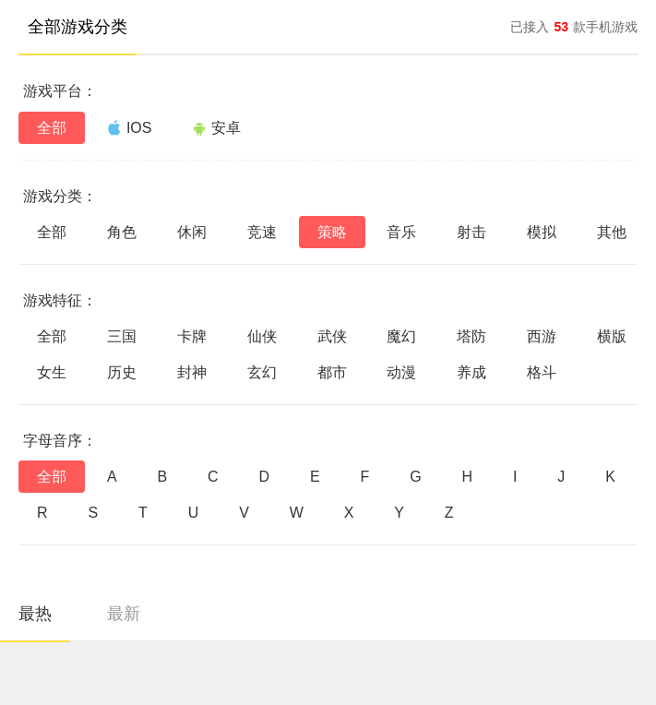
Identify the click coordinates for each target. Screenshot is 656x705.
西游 (541, 336)
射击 (471, 232)
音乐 (401, 232)
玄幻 (262, 372)
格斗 (541, 372)
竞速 (262, 232)
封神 (192, 372)
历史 (122, 372)
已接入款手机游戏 (574, 26)
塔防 (471, 336)
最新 (123, 613)
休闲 (192, 232)
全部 (51, 128)
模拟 (541, 232)
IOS (129, 127)
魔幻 (401, 336)
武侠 (332, 336)
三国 (122, 336)
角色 (122, 232)
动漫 (401, 372)
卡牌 (192, 336)
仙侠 (262, 336)
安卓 (216, 128)
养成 (471, 372)
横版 (611, 336)
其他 (611, 232)
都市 (332, 372)
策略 (332, 232)
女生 (51, 372)
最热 (35, 613)
